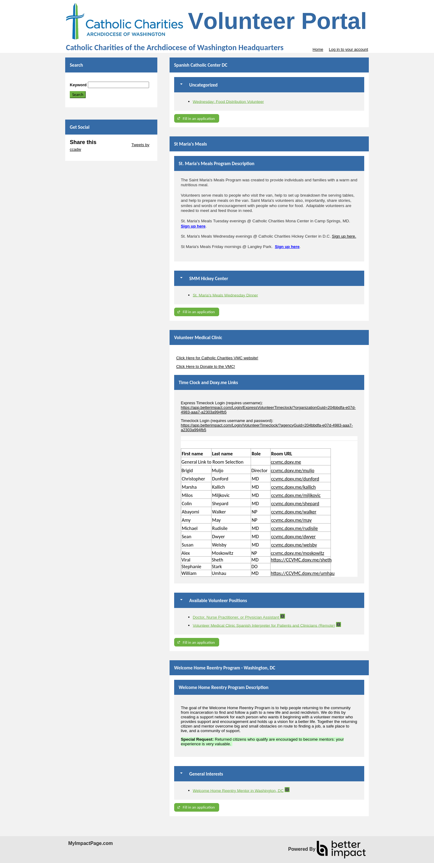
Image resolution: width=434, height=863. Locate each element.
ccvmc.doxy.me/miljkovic (296, 495)
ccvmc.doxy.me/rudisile (294, 528)
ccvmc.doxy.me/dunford (295, 479)
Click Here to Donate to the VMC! (205, 366)
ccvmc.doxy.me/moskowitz (297, 553)
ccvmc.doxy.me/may (291, 520)
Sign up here (193, 226)
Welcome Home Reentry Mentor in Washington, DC (238, 790)
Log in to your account (348, 49)
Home (317, 49)
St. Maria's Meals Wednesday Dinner (225, 295)
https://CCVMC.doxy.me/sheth (301, 560)
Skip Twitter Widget (113, 145)
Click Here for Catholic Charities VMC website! (217, 358)
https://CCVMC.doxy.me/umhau (303, 573)
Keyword (78, 85)
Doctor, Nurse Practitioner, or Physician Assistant (236, 617)
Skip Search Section (88, 79)
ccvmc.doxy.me (286, 462)
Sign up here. (344, 236)
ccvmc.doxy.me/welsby (294, 545)
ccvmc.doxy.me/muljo (292, 470)
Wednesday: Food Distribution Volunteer (228, 101)
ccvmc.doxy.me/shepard (295, 503)
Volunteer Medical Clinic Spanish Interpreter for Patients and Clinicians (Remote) (264, 625)
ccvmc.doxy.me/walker (293, 512)
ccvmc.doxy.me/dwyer (293, 536)
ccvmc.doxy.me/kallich (293, 487)
